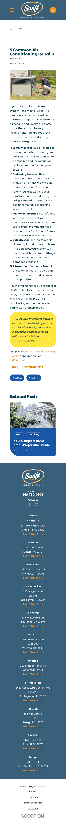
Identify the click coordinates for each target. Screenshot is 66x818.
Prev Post (17, 377)
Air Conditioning (33, 366)
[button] (53, 10)
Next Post (34, 377)
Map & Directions (33, 534)
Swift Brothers (18, 360)
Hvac (15, 366)
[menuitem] (33, 791)
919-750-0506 (33, 494)
